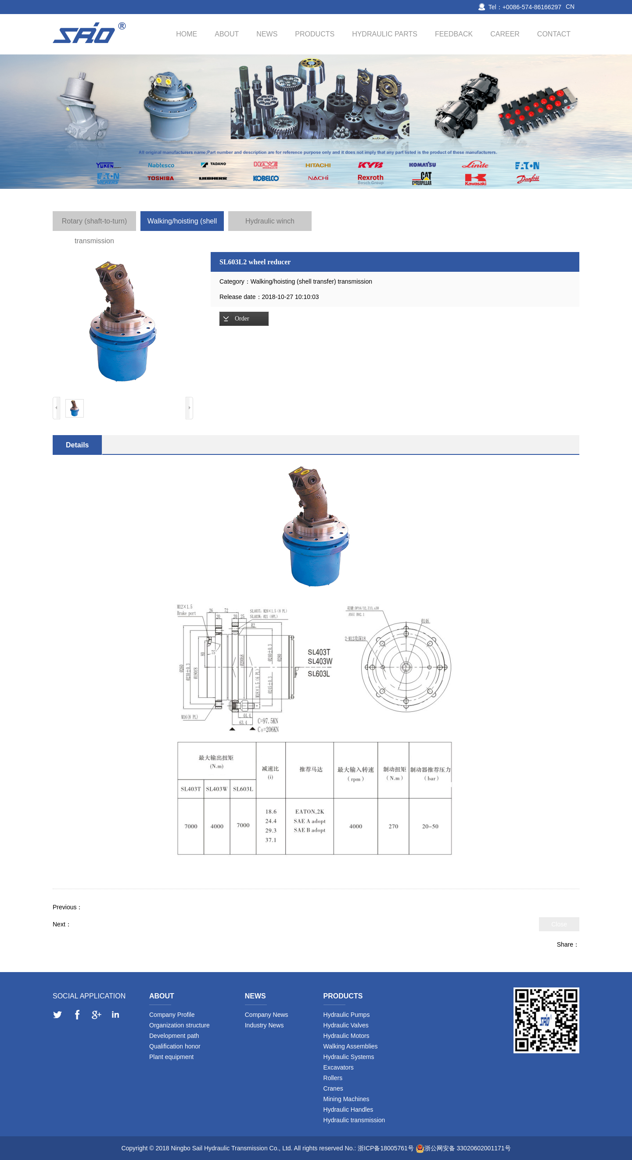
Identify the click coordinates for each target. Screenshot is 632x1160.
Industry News (264, 1025)
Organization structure (179, 1025)
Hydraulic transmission (354, 1120)
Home (186, 34)
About (227, 34)
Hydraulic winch (269, 221)
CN (570, 6)
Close (559, 924)
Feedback (454, 34)
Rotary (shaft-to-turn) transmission (94, 224)
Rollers (333, 1077)
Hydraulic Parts (384, 34)
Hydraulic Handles (348, 1109)
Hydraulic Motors (346, 1035)
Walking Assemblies (350, 1046)
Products (314, 34)
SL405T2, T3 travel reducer (109, 924)
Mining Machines (346, 1098)
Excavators (338, 1067)
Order (242, 318)
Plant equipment (171, 1056)
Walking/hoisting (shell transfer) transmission (182, 224)
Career (505, 34)
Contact (554, 34)
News (266, 34)
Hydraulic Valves (346, 1025)
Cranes (333, 1088)
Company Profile (172, 1014)
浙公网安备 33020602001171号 (467, 1148)
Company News (266, 1014)
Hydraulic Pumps (346, 1014)
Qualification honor (175, 1046)
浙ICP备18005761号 (386, 1148)
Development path (174, 1035)
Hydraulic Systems (348, 1056)
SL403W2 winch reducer (116, 907)
